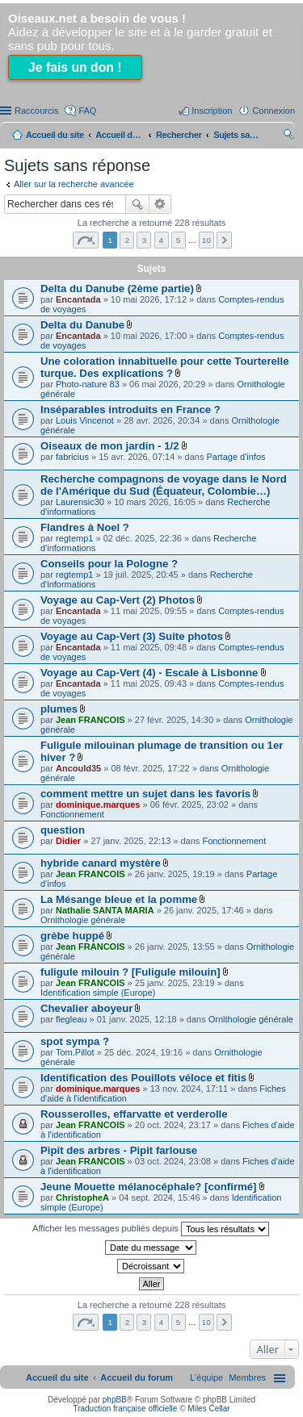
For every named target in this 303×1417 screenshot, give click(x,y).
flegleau (71, 1019)
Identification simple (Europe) (97, 992)
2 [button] (127, 240)
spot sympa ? (74, 1041)
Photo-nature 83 (88, 384)
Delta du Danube (82, 325)
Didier (68, 841)
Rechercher (137, 204)
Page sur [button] (86, 240)
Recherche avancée (160, 204)
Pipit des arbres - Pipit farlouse (118, 1150)
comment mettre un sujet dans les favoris (145, 794)
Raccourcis (36, 110)
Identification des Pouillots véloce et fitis (143, 1078)
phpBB (115, 1399)
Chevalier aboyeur (86, 1008)
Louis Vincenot (85, 420)
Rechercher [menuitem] (288, 136)
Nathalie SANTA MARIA (105, 910)
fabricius (72, 457)
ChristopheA (82, 1197)
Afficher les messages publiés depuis (150, 1229)
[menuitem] (247, 1377)
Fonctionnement (72, 814)
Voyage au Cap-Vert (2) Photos (117, 600)
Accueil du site (55, 135)
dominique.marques (98, 804)
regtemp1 (74, 538)
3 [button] (144, 240)
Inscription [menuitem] (211, 110)
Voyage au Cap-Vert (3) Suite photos (131, 636)
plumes (59, 709)
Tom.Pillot (75, 1052)
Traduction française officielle (125, 1408)
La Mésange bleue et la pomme (118, 899)
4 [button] (161, 240)
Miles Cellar (208, 1408)
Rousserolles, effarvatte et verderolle (134, 1114)
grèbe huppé (72, 936)
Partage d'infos (236, 457)
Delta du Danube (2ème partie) (117, 288)
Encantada (78, 299)
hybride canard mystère (100, 863)
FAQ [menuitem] (87, 110)
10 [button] (206, 240)
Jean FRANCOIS (90, 720)
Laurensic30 (80, 502)
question (62, 830)
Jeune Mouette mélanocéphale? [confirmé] (148, 1187)
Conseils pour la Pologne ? (109, 564)
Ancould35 (78, 768)
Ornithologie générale (82, 920)
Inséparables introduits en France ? (130, 409)
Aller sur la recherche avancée (74, 184)
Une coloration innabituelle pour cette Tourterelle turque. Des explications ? (164, 367)
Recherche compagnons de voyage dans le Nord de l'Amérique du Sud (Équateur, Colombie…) (163, 485)
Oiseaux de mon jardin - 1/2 (109, 446)
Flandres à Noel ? (84, 527)
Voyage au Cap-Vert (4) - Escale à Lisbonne (149, 673)
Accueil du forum (119, 135)
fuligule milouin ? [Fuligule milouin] (130, 972)
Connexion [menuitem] (273, 110)
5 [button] (178, 240)
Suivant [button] (224, 240)
